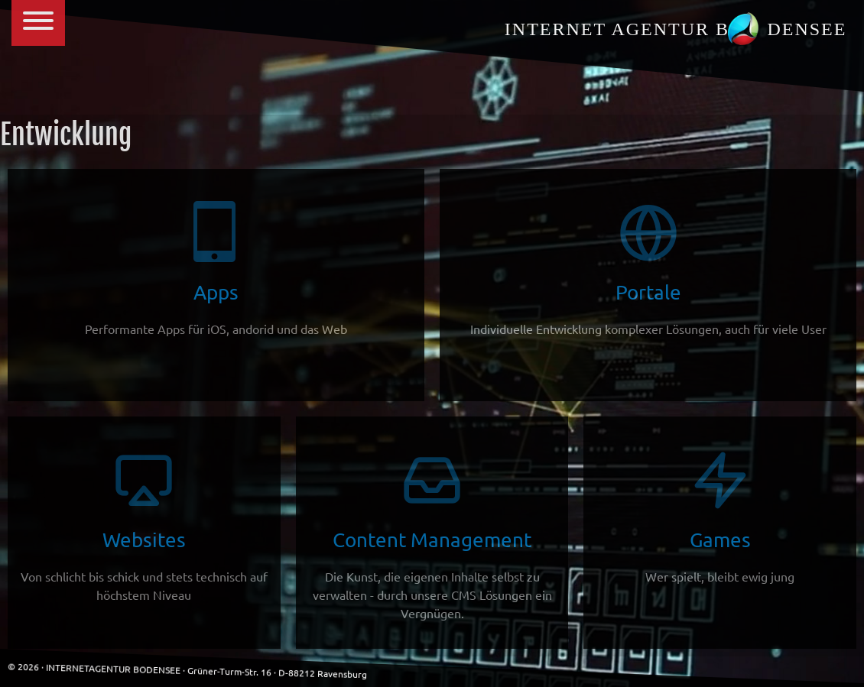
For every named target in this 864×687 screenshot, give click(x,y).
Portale (648, 269)
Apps (216, 269)
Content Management (432, 535)
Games (720, 517)
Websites (144, 526)
